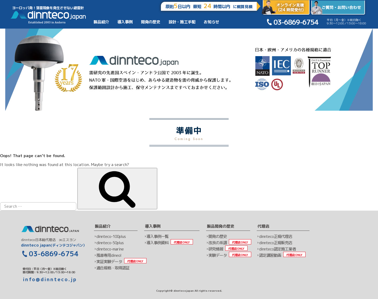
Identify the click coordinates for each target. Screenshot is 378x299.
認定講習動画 (270, 255)
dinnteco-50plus (110, 242)
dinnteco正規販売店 (275, 242)
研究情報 (215, 249)
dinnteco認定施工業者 (277, 249)
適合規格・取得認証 (112, 268)
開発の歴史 (150, 22)
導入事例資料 (157, 242)
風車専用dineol (108, 255)
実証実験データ (109, 261)
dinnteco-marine (110, 249)
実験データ (217, 255)
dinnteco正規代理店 (275, 236)
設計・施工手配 (182, 22)
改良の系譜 (217, 242)
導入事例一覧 (157, 236)
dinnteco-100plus (111, 236)
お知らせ (211, 22)
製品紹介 (101, 22)
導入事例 (125, 22)
